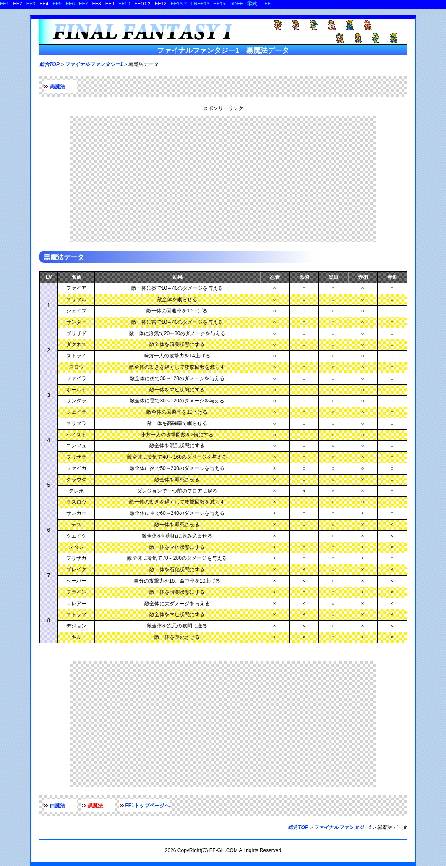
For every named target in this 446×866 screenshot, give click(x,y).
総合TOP (49, 64)
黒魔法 (57, 86)
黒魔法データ (64, 257)
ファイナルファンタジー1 (94, 64)
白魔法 (57, 805)
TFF (266, 4)
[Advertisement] (223, 179)
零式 (252, 4)
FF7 (83, 4)
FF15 (219, 4)
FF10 (124, 4)
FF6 (70, 4)
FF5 (56, 4)
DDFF (236, 4)
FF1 (4, 4)
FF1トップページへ (147, 805)
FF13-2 (179, 4)
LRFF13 (200, 4)
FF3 (30, 4)
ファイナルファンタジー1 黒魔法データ (223, 51)
